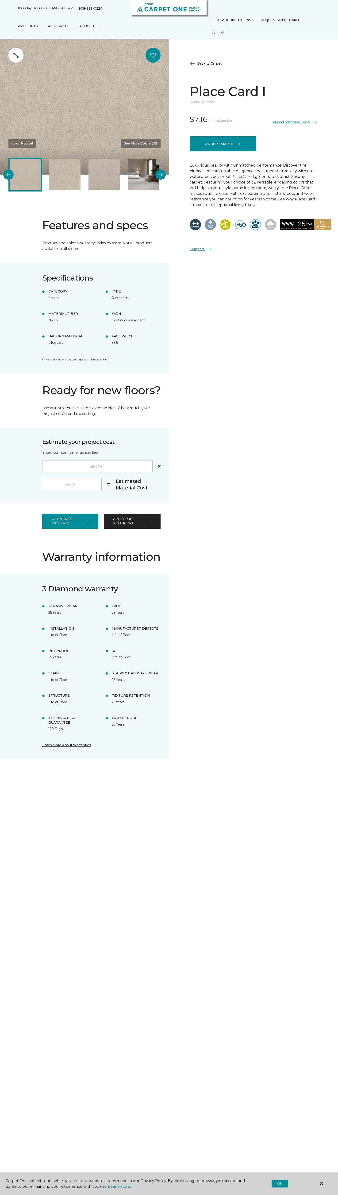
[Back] (8, 175)
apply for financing (132, 521)
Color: (22, 143)
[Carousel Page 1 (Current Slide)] (25, 174)
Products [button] (28, 26)
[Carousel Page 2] (65, 174)
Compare (201, 249)
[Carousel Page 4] (144, 174)
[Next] (160, 175)
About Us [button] (88, 26)
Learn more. (119, 1186)
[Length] (97, 466)
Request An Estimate (281, 20)
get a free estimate (70, 521)
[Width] (72, 484)
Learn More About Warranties (66, 745)
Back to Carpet (206, 63)
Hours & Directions (232, 20)
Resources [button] (58, 26)
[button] (213, 32)
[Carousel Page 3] (104, 174)
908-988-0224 (90, 8)
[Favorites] (222, 32)
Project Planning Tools (294, 122)
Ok (279, 1183)
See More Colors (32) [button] (141, 143)
